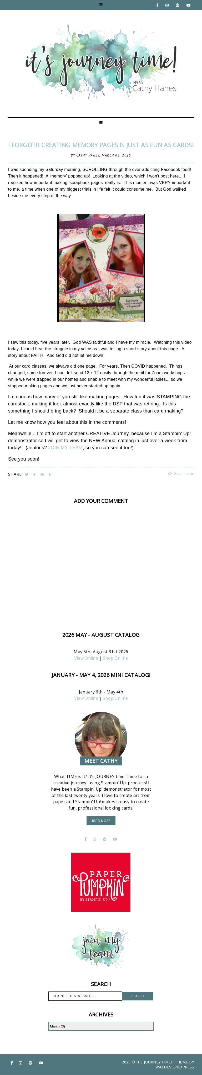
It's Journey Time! (154, 1062)
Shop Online (115, 658)
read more (101, 820)
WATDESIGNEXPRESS (174, 1066)
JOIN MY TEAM (65, 447)
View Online (86, 658)
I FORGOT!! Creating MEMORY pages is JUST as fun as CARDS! (101, 145)
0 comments (181, 473)
